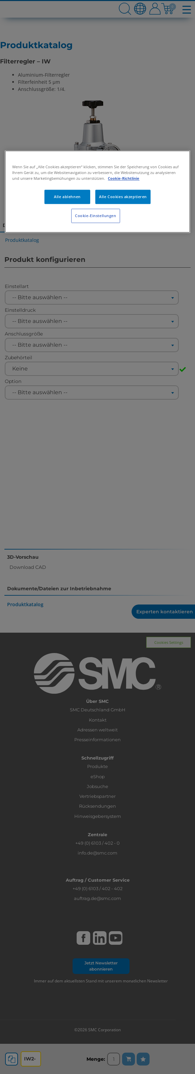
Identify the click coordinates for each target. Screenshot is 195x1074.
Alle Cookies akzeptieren (123, 196)
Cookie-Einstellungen (95, 215)
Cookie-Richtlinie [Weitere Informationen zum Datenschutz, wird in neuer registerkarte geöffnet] (123, 178)
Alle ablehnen (67, 196)
